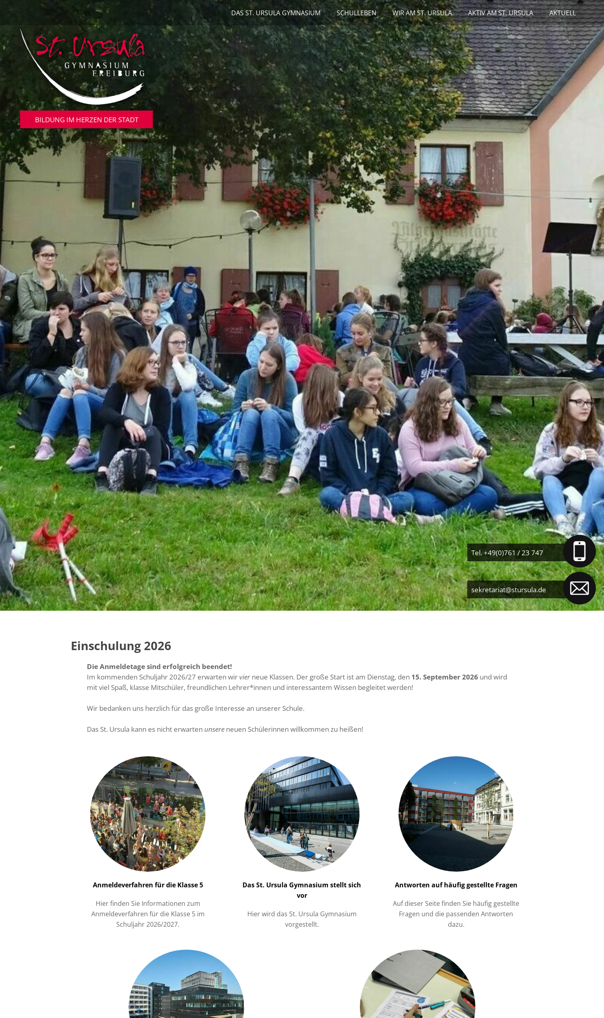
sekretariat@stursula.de (508, 589)
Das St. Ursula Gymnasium (275, 12)
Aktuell (562, 12)
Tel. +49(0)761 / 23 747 (507, 552)
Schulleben (356, 12)
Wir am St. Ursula (422, 12)
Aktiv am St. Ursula (500, 12)
